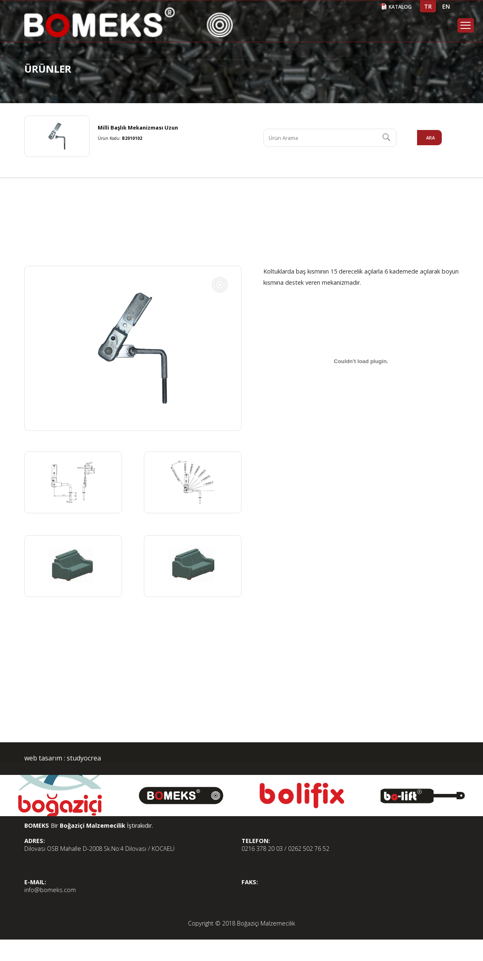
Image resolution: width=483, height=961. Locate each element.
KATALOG (400, 6)
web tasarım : (44, 758)
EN (446, 6)
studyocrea (83, 758)
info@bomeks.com (50, 890)
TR (428, 6)
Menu (465, 25)
